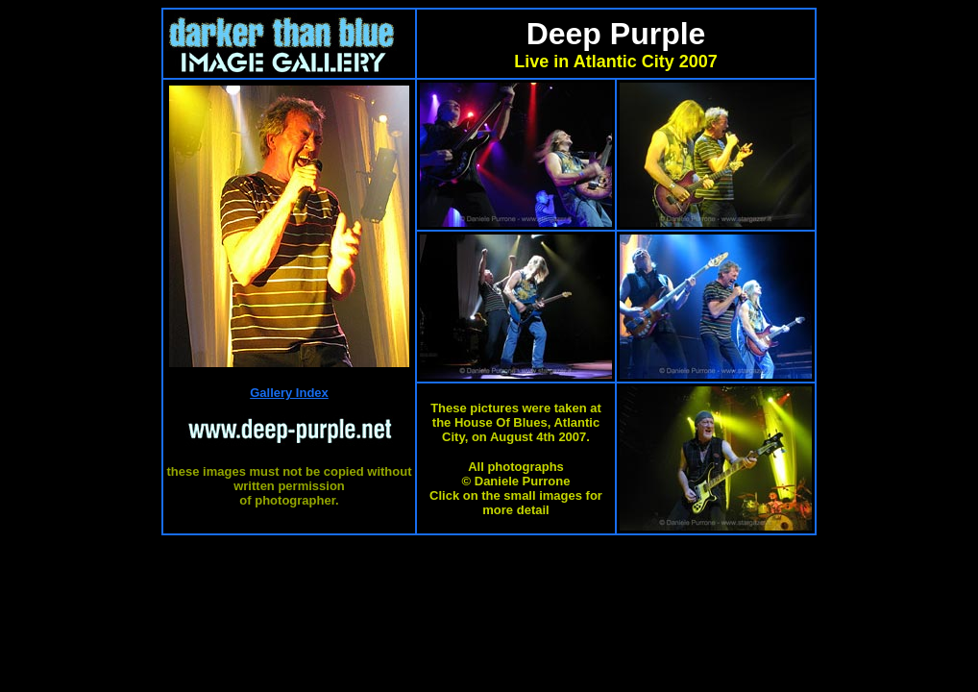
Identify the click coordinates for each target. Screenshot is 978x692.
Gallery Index (289, 392)
